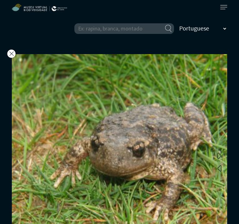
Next (219, 155)
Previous (219, 168)
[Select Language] (202, 28)
